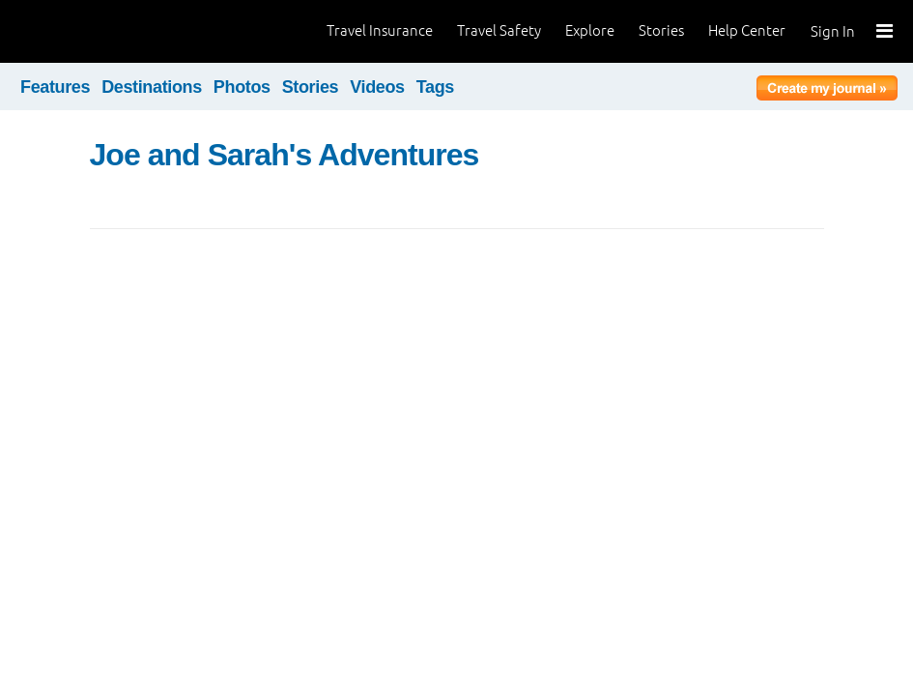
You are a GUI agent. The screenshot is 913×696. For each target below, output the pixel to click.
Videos (377, 87)
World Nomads (101, 31)
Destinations (151, 87)
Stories (661, 30)
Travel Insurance (380, 30)
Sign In (833, 31)
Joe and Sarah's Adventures (284, 154)
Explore (589, 30)
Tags (435, 87)
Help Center (746, 30)
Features (55, 87)
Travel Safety (499, 30)
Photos (242, 87)
